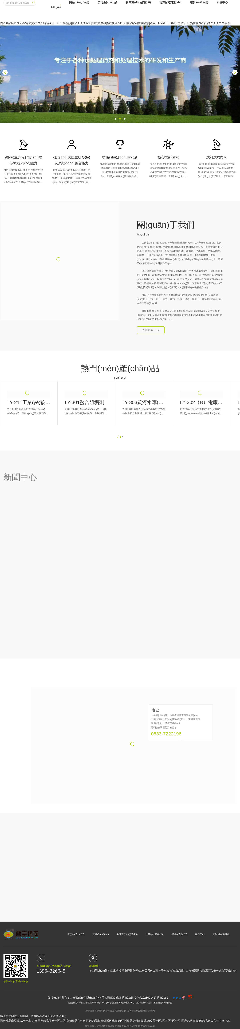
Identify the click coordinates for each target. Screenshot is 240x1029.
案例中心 (222, 31)
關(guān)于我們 (79, 31)
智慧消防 (100, 1010)
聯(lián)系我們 (199, 31)
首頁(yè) (55, 52)
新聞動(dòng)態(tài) (138, 31)
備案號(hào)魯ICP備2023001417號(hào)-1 (142, 997)
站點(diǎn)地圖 (221, 934)
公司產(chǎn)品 (107, 31)
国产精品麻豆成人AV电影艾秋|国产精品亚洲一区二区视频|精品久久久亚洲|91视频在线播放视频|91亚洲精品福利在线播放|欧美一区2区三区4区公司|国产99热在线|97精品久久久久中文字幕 (115, 1020)
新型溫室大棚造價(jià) (116, 1010)
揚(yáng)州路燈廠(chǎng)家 (141, 1010)
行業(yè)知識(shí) (171, 31)
